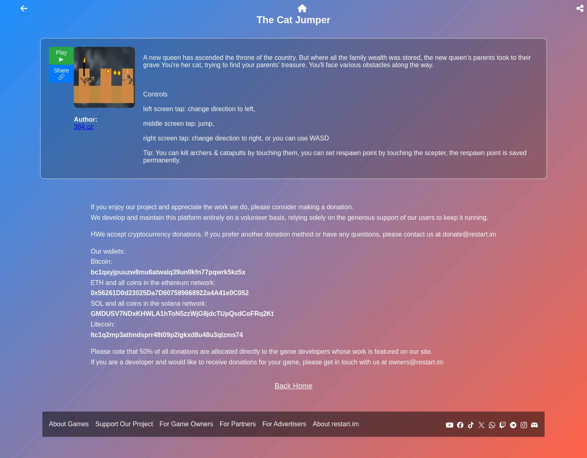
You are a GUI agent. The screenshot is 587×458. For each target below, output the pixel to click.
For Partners (238, 424)
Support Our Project (124, 424)
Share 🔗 (61, 73)
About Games (69, 424)
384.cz (83, 126)
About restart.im (336, 424)
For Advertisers (285, 424)
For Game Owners (186, 424)
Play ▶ (61, 55)
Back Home (293, 386)
